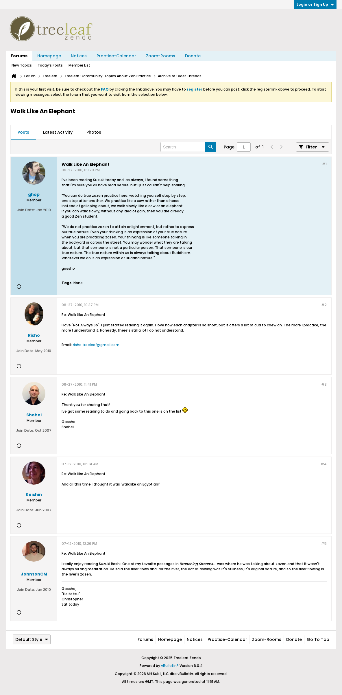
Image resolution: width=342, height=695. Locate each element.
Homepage (49, 56)
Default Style (31, 639)
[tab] (23, 132)
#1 (324, 163)
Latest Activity (58, 132)
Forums (19, 56)
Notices (79, 56)
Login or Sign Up (315, 4)
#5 (324, 543)
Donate (193, 56)
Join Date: (26, 209)
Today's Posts (50, 65)
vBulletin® (170, 665)
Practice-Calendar (116, 56)
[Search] (188, 147)
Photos (93, 132)
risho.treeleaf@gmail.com (96, 344)
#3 (324, 384)
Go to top (318, 639)
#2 (324, 304)
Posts (23, 132)
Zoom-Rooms (160, 56)
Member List (79, 65)
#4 (324, 464)
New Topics (22, 65)
